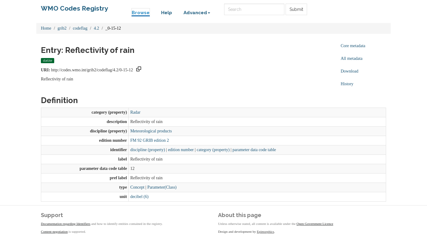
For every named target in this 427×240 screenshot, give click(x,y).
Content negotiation (54, 231)
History (347, 84)
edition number (181, 150)
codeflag (80, 28)
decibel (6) (139, 196)
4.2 (96, 28)
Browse (141, 12)
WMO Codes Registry (74, 8)
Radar (135, 112)
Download (349, 71)
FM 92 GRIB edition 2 (149, 140)
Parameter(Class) (162, 187)
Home (46, 28)
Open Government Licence (314, 223)
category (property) (213, 150)
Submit (296, 9)
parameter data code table (254, 150)
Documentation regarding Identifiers (65, 223)
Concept (137, 187)
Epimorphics (265, 231)
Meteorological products (151, 131)
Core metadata (353, 46)
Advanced (197, 12)
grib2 (62, 28)
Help (166, 12)
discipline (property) (147, 150)
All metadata (351, 58)
